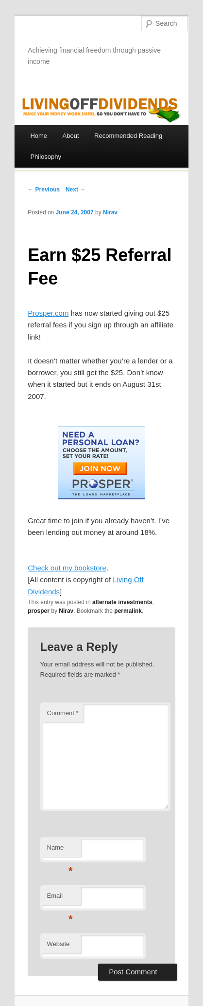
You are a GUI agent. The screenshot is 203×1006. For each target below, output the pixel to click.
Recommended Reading (128, 135)
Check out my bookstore (67, 568)
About (71, 135)
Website (58, 944)
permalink (128, 610)
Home (38, 135)
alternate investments (122, 602)
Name (60, 850)
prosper (39, 610)
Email (60, 898)
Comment (63, 713)
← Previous (44, 189)
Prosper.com (48, 313)
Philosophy (45, 156)
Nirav (110, 212)
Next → (75, 189)
